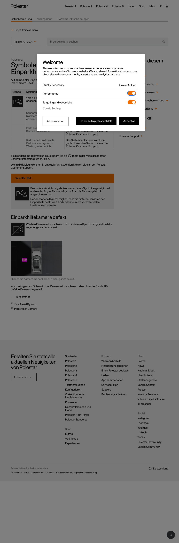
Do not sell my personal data (96, 121)
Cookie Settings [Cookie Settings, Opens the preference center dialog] (52, 108)
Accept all (129, 121)
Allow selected (55, 121)
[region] (91, 92)
